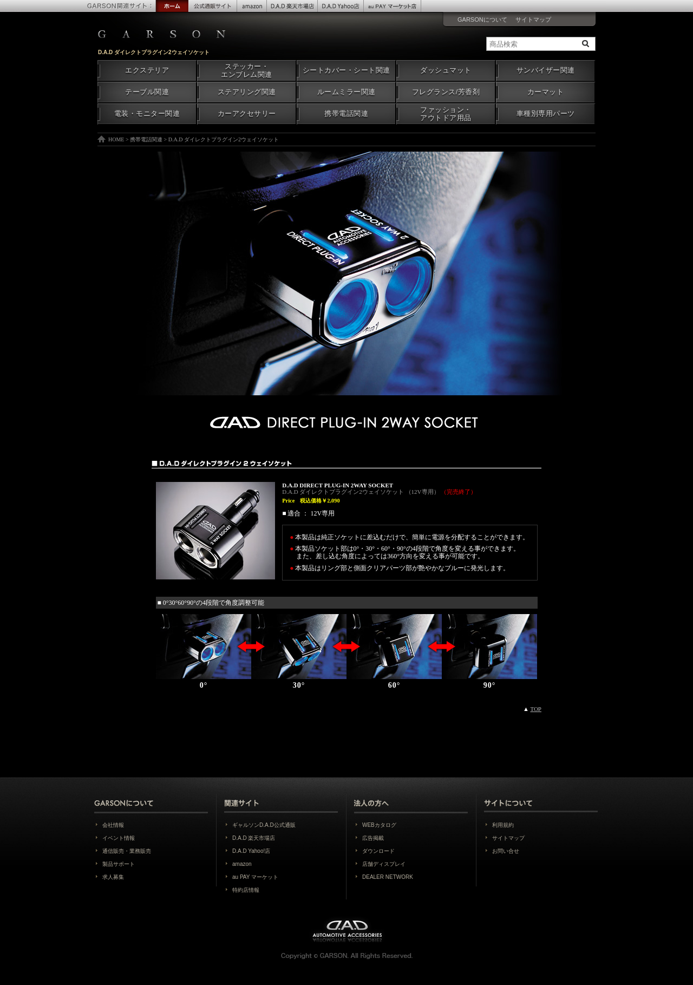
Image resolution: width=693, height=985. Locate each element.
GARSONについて (482, 19)
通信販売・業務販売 (126, 851)
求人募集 (113, 877)
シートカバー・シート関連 (346, 70)
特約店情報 (245, 890)
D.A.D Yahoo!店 (251, 851)
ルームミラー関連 (346, 92)
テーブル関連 (147, 92)
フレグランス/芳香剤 (446, 92)
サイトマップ (533, 19)
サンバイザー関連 (546, 70)
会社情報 (113, 825)
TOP (535, 709)
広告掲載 (373, 838)
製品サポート (118, 864)
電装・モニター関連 (147, 114)
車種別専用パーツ (546, 114)
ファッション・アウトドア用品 (446, 114)
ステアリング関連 (247, 92)
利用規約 (503, 825)
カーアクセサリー (247, 114)
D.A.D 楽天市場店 (253, 838)
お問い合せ (505, 851)
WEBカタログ (379, 825)
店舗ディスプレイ (384, 864)
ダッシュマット (446, 70)
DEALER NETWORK (387, 877)
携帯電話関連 (346, 114)
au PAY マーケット (255, 877)
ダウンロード (378, 851)
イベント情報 (118, 838)
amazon (242, 864)
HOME (116, 139)
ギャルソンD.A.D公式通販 (264, 825)
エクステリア (147, 70)
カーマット (545, 92)
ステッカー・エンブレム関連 (246, 71)
